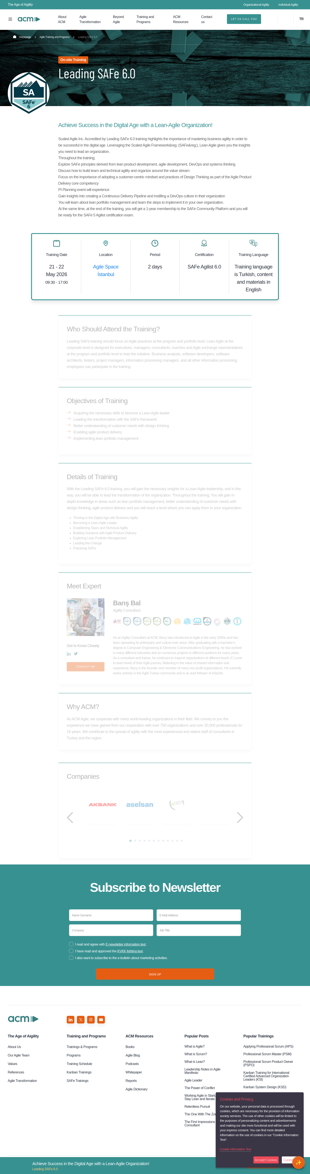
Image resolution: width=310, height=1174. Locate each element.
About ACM (62, 19)
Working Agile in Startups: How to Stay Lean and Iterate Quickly (207, 1102)
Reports (131, 1086)
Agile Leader (193, 1086)
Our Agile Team (18, 1061)
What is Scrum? (195, 1060)
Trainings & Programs (82, 1052)
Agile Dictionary (136, 1095)
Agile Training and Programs (54, 37)
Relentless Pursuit (197, 1112)
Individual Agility (288, 4)
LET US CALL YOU (244, 19)
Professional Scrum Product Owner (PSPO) (268, 1069)
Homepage (22, 37)
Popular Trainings (258, 1042)
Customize (290, 1160)
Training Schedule (79, 1069)
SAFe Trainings (78, 1086)
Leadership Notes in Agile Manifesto (202, 1076)
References (16, 1078)
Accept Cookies (266, 1160)
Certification (204, 255)
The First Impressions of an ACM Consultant (207, 1129)
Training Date (56, 255)
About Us (14, 1052)
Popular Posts (196, 1042)
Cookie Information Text (235, 1149)
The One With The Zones (202, 1120)
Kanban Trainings (79, 1078)
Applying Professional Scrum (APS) (268, 1052)
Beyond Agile (118, 19)
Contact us (206, 19)
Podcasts (132, 1069)
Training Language (253, 255)
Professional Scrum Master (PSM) (267, 1060)
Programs (74, 1061)
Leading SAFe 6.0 (29, 19)
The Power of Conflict (199, 1093)
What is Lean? (194, 1067)
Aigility (23, 1042)
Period (155, 255)
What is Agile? (194, 1052)
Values (12, 1069)
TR (301, 19)
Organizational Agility (256, 4)
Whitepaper (134, 1078)
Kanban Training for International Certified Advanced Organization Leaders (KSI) (266, 1082)
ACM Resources (180, 19)
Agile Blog (133, 1061)
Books (130, 1052)
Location (106, 255)
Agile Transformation (90, 19)
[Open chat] (298, 1162)
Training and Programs (145, 19)
